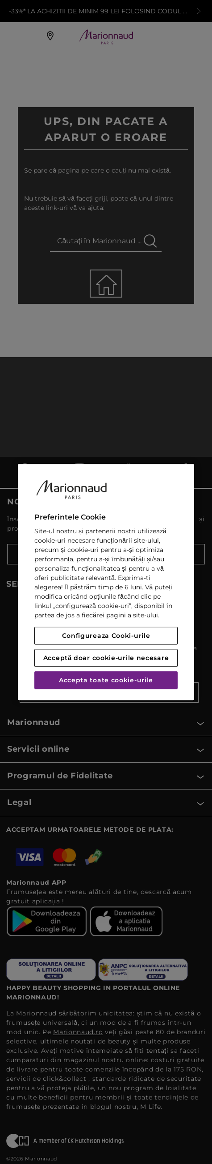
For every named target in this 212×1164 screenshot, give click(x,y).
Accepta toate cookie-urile (106, 680)
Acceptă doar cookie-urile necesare (106, 658)
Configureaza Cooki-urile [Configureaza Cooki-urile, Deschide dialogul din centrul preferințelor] (106, 636)
